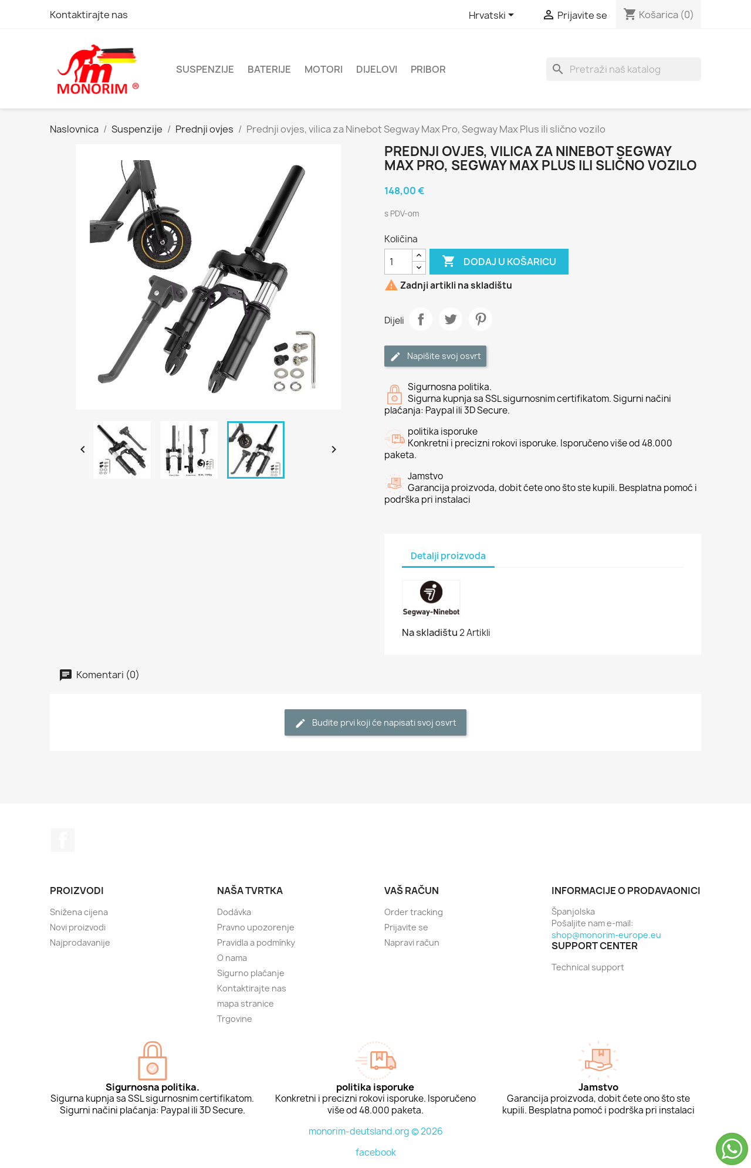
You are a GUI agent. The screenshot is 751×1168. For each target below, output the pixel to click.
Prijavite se (406, 927)
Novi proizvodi (78, 927)
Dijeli (420, 319)
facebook (376, 1152)
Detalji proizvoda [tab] (448, 556)
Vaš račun (411, 890)
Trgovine (234, 1018)
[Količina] (398, 262)
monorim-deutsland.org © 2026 (376, 1131)
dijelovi (376, 69)
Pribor (428, 69)
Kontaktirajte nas (89, 14)
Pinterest (480, 319)
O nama (232, 957)
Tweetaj (450, 319)
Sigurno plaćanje (251, 973)
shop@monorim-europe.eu (606, 934)
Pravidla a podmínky (256, 942)
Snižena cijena (79, 912)
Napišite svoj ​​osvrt (435, 356)
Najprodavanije (80, 942)
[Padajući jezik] (493, 16)
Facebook (63, 840)
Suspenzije (205, 69)
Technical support (588, 967)
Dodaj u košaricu (499, 261)
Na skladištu (430, 632)
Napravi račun (411, 942)
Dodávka (234, 912)
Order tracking (413, 912)
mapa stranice (245, 1003)
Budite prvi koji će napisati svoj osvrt (375, 723)
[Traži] (623, 69)
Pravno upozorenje (256, 927)
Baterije (269, 69)
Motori (324, 69)
